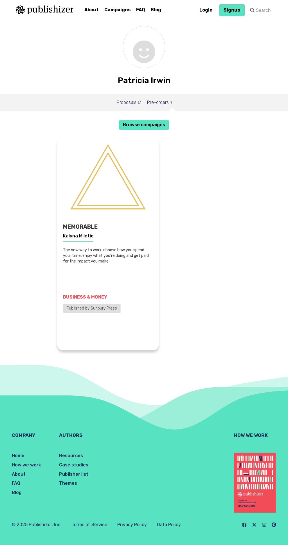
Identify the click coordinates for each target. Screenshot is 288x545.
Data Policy (169, 524)
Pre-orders (159, 102)
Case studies (73, 465)
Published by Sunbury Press (92, 308)
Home (18, 455)
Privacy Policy (132, 524)
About (91, 9)
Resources (71, 455)
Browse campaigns (144, 124)
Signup (232, 10)
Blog (156, 9)
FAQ (140, 9)
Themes (68, 483)
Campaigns (117, 9)
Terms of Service (89, 524)
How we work (26, 465)
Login (206, 10)
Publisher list (73, 474)
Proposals (128, 102)
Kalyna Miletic (78, 236)
